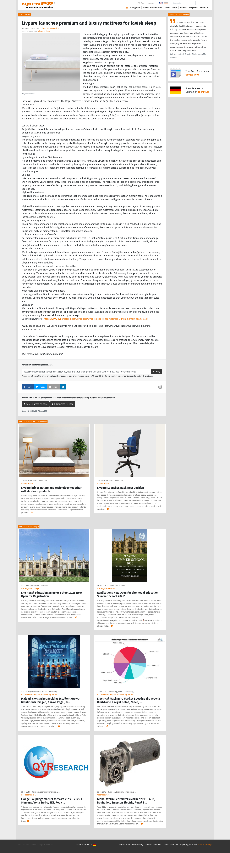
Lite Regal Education (106, 588)
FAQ (120, 844)
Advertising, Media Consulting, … (45, 692)
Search (202, 3)
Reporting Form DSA (188, 844)
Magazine (193, 7)
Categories (135, 7)
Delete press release (36, 404)
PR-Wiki (141, 3)
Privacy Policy (137, 844)
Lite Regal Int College (30, 588)
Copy (156, 371)
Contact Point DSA (170, 844)
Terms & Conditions (153, 844)
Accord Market (103, 795)
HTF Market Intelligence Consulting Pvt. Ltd (115, 694)
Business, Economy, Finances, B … (46, 792)
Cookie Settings (205, 844)
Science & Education (40, 586)
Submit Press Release (153, 7)
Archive (183, 7)
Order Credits (171, 7)
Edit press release (62, 404)
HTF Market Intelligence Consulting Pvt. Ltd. (40, 694)
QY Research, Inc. (28, 795)
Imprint (150, 3)
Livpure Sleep (44, 31)
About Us (204, 7)
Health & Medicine (51, 28)
